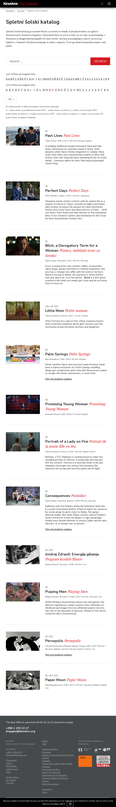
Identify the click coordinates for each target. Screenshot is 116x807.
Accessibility (11, 766)
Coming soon (12, 769)
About (45, 741)
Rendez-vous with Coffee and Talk (57, 763)
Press (44, 792)
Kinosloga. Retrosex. (51, 772)
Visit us (9, 763)
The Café (10, 783)
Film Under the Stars (51, 769)
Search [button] (100, 61)
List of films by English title (20, 74)
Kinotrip (45, 758)
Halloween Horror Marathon (54, 775)
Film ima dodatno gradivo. (58, 379)
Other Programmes (50, 784)
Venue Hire (47, 789)
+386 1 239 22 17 (17, 728)
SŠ (10, 99)
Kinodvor (10, 10)
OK (70, 804)
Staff (44, 744)
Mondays (46, 766)
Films (8, 772)
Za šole (20, 10)
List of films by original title (20, 85)
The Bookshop (12, 777)
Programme (11, 760)
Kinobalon (46, 752)
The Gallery (11, 780)
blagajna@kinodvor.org (20, 731)
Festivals (46, 760)
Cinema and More (50, 749)
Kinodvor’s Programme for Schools (58, 755)
